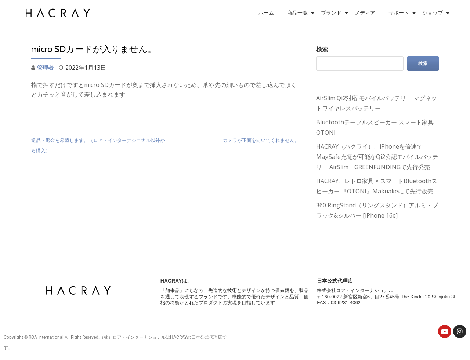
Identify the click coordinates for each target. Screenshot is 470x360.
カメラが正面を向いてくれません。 (261, 140)
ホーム (266, 13)
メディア (365, 13)
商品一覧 (297, 13)
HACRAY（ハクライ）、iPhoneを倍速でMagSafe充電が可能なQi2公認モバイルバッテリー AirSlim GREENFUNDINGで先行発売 (377, 156)
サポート (398, 13)
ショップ (432, 13)
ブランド (331, 13)
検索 (322, 49)
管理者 (46, 67)
